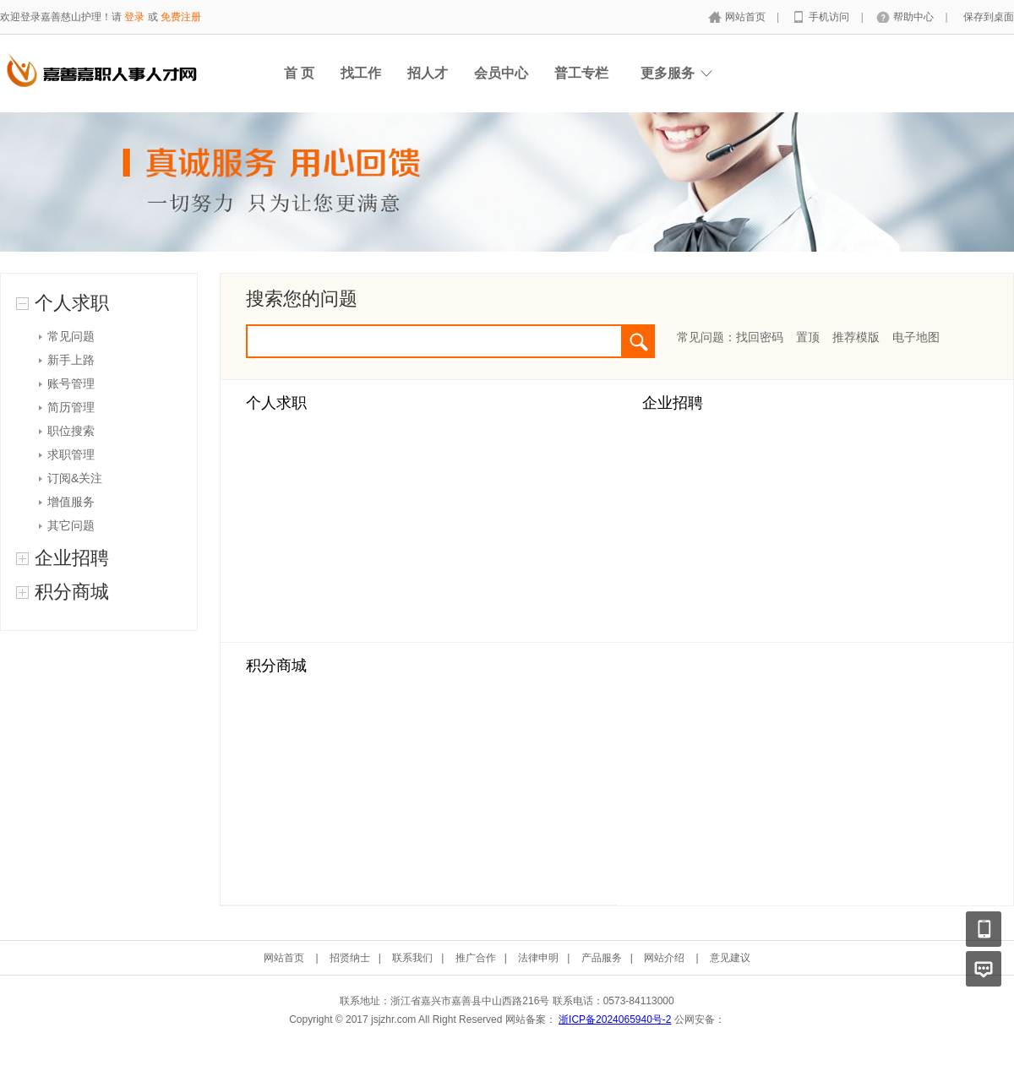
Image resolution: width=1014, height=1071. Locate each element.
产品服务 (601, 958)
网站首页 (746, 17)
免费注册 (181, 17)
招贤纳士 (350, 958)
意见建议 (730, 958)
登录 (134, 17)
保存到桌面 (988, 17)
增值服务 (71, 501)
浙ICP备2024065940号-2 (615, 1019)
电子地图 (916, 337)
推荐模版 (856, 337)
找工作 (361, 73)
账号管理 (71, 383)
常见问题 (71, 336)
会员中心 (501, 73)
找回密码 (759, 337)
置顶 (808, 337)
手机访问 (830, 17)
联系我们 (412, 958)
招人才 (427, 73)
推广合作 (475, 958)
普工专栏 (581, 73)
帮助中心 (914, 17)
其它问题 (71, 525)
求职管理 (71, 454)
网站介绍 (664, 958)
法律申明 (538, 958)
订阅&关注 (74, 478)
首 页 (299, 73)
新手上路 (71, 360)
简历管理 (71, 407)
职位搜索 (71, 431)
